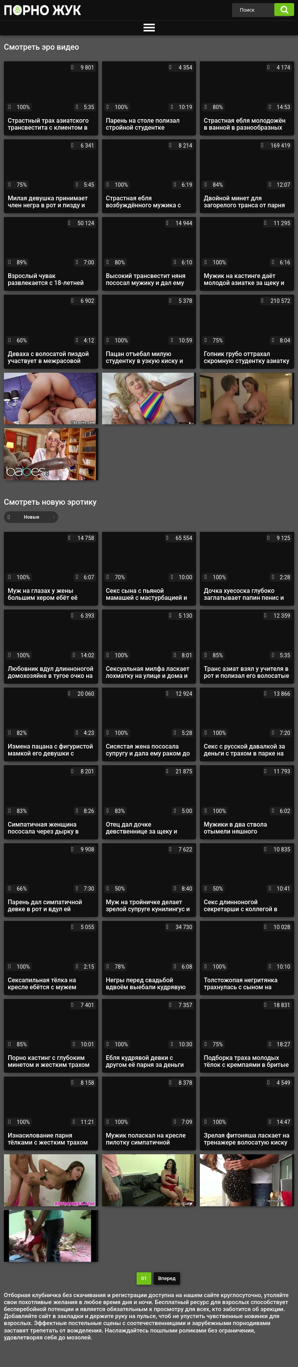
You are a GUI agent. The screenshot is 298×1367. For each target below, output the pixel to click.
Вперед (167, 1278)
